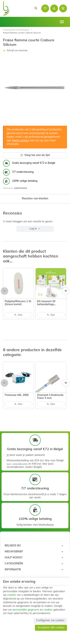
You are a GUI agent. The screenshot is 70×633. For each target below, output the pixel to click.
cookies (11, 595)
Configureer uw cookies (50, 620)
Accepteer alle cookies (51, 627)
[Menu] (62, 22)
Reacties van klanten (35, 198)
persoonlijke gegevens (26, 610)
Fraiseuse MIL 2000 (17, 395)
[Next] (65, 291)
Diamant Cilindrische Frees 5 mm (50, 397)
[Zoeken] (36, 8)
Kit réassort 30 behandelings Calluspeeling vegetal (51, 303)
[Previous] (4, 291)
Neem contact (20, 140)
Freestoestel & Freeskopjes (16, 30)
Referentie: (8, 188)
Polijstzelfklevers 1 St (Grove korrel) (18, 303)
